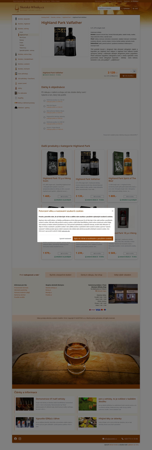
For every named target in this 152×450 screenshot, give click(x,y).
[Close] (112, 211)
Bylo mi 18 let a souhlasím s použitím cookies (93, 238)
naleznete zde (66, 231)
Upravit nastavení (65, 238)
